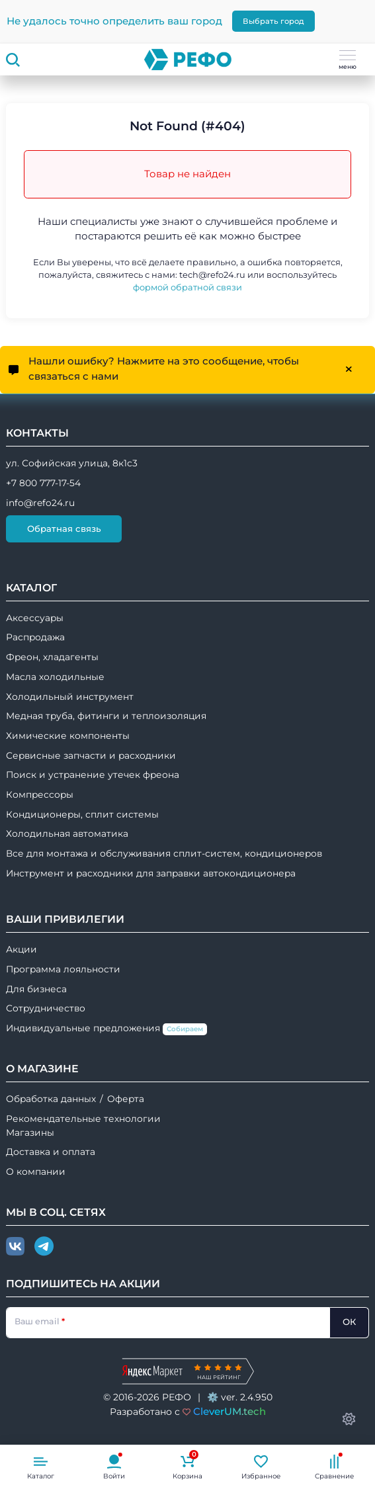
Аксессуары (34, 618)
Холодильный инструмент (70, 696)
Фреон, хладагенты (52, 657)
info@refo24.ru (40, 502)
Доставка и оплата (50, 1151)
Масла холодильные (55, 676)
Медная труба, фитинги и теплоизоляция (106, 715)
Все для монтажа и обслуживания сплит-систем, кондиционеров (164, 853)
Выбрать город (273, 21)
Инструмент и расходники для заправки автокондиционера (151, 873)
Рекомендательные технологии (83, 1118)
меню (347, 60)
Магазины (30, 1132)
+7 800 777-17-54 (43, 483)
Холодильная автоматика (67, 833)
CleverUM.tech (229, 1411)
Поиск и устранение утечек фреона (92, 774)
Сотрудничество (45, 1008)
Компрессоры (39, 794)
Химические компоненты (68, 735)
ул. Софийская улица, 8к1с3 (72, 463)
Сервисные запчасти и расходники (91, 755)
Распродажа (35, 637)
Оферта (125, 1098)
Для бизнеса (36, 989)
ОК (349, 1321)
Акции (21, 949)
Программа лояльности (63, 969)
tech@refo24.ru (212, 275)
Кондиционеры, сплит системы (82, 814)
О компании (35, 1171)
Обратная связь (64, 528)
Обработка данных (51, 1098)
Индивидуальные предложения (106, 1029)
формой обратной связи (187, 287)
